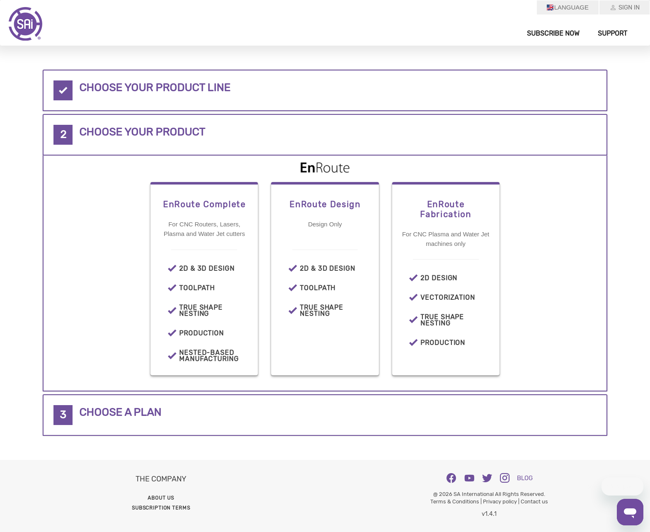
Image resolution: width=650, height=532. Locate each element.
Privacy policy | (502, 501)
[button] (325, 90)
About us (161, 498)
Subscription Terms (161, 508)
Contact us (534, 501)
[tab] (325, 90)
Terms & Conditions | (456, 501)
